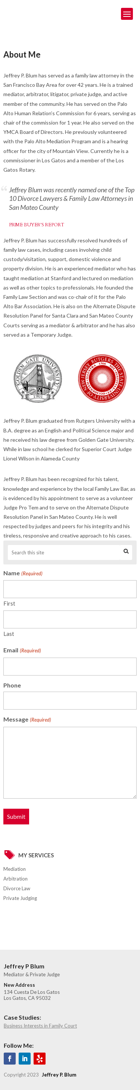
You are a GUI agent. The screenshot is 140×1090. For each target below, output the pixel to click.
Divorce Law (16, 888)
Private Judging (20, 898)
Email (22, 650)
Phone (12, 685)
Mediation (14, 869)
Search (126, 552)
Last (8, 633)
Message (27, 720)
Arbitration (15, 879)
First (9, 603)
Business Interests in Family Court (40, 1026)
